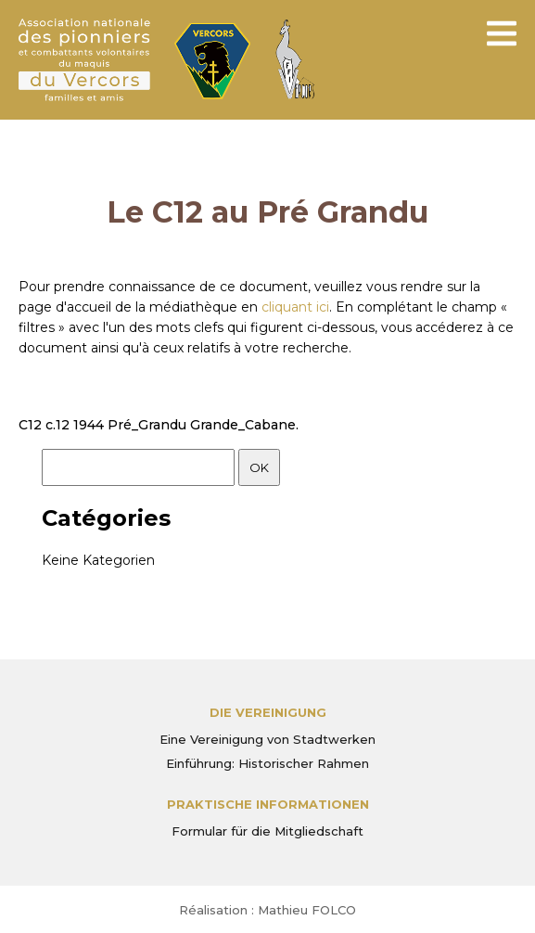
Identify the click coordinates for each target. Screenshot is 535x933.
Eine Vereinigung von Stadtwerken (267, 739)
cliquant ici (295, 307)
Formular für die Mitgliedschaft (267, 831)
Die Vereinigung (268, 712)
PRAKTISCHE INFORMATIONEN (268, 804)
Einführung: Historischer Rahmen (267, 763)
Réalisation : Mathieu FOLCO (267, 909)
